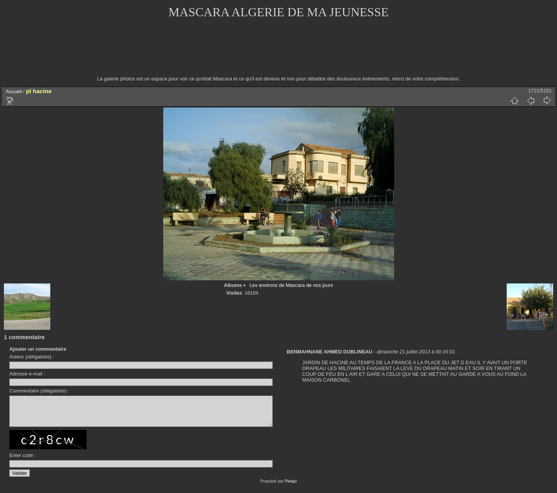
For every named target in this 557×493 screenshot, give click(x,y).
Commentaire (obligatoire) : (39, 391)
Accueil (14, 91)
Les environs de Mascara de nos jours (291, 285)
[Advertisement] (278, 52)
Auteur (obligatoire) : (31, 357)
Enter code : (22, 461)
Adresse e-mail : (27, 374)
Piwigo (291, 486)
